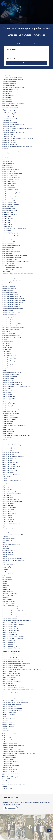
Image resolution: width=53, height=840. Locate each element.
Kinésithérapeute (7, 540)
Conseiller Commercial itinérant (11, 312)
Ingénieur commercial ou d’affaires (11, 494)
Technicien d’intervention (9, 755)
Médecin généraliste (8, 554)
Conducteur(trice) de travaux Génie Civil (13, 298)
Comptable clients (7, 285)
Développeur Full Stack (9, 355)
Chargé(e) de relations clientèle (11, 199)
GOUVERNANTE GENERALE (11, 474)
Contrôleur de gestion (8, 333)
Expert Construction (8, 431)
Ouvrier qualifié (6, 578)
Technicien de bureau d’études (10, 742)
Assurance (5, 148)
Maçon (4, 542)
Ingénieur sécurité (7, 517)
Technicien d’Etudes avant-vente (11, 749)
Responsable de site (8, 644)
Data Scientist (6, 343)
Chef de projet (6, 220)
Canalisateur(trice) (7, 167)
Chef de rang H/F (7, 224)
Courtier (4, 339)
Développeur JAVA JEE (9, 359)
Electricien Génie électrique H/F (11, 417)
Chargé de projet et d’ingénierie (11, 177)
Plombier (5, 587)
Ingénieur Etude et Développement (12, 501)
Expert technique (7, 437)
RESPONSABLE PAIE (8, 683)
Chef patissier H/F (7, 226)
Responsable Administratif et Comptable (14, 609)
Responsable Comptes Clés (10, 628)
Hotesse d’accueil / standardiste (11, 480)
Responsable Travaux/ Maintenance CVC (13, 710)
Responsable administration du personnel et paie (16, 615)
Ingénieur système (7, 521)
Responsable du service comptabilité (12, 662)
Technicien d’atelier (7, 740)
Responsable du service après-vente (12, 660)
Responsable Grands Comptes (11, 673)
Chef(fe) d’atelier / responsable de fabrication (15, 228)
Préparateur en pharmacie (9, 593)
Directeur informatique (8, 398)
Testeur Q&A (6, 779)
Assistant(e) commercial (9, 126)
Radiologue (5, 597)
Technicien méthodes (8, 763)
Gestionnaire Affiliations (9, 451)
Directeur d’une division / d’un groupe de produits (16, 386)
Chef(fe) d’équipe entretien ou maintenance (14, 255)
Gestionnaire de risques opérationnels (13, 456)
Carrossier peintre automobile (10, 169)
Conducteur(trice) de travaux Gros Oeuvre (14, 300)
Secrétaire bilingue (7, 722)
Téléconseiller (6, 775)
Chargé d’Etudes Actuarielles (10, 179)
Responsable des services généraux (12, 650)
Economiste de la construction (10, 413)
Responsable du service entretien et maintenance (16, 663)
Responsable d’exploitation (10, 654)
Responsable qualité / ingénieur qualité (13, 687)
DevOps (4, 369)
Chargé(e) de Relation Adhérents (11, 197)
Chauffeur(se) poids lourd (9, 210)
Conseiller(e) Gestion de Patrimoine (12, 326)
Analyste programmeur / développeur (13, 103)
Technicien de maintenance (9, 744)
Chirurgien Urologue (8, 269)
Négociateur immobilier (8, 564)
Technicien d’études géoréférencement (13, 751)
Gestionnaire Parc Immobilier (10, 462)
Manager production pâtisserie (11, 544)
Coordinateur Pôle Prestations (11, 335)
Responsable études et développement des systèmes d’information (21, 669)
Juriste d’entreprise (7, 531)
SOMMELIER (6, 730)
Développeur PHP (7, 365)
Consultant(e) (6, 331)
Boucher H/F (6, 158)
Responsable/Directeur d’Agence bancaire (14, 658)
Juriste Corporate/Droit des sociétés (12, 529)
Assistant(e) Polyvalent (9, 140)
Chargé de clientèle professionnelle (12, 173)
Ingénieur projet (6, 511)
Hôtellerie (5, 478)
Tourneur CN (5, 783)
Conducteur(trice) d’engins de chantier (12, 308)
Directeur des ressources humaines (12, 382)
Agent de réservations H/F (10, 89)
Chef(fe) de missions (8, 238)
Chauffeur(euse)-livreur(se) (10, 208)
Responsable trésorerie (9, 712)
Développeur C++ (7, 353)
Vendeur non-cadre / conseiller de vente (13, 785)
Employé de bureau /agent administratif (13, 425)
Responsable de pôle (8, 642)
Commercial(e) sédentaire (9, 279)
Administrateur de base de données (12, 80)
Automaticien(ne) (7, 154)
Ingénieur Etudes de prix (9, 503)
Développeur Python (8, 367)
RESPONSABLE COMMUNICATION (12, 622)
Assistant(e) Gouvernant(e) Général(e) (13, 132)
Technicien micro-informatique (10, 765)
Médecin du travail (7, 552)
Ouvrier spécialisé (7, 579)
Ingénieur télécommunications (10, 525)
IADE (4, 482)
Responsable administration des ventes (13, 613)
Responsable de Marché (9, 640)
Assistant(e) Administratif (9, 122)
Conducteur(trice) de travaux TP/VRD (12, 306)
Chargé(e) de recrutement (9, 195)
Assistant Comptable (8, 117)
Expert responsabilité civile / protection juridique (16, 435)
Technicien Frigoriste (8, 759)
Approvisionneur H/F (8, 109)
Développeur (6, 351)
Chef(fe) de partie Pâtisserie (10, 242)
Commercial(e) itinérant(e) (9, 277)
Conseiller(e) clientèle (8, 320)
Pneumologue (6, 589)
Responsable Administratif (10, 607)
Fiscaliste (5, 441)
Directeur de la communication (10, 374)
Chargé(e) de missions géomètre (11, 193)
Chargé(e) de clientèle (8, 187)
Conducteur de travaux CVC (10, 292)
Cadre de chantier (7, 165)
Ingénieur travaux (7, 527)
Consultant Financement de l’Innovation (13, 328)
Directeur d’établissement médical (12, 384)
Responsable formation (9, 671)
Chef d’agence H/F (7, 212)
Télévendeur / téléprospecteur (11, 777)
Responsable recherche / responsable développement (17, 689)
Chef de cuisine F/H (7, 218)
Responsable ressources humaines (12, 695)
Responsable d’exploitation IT (10, 656)
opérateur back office (8, 574)
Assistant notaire (7, 121)
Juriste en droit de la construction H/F (12, 535)
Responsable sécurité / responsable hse (13, 699)
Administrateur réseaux (9, 81)
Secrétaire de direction (8, 724)
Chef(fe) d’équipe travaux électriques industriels (15, 261)
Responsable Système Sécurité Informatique (15, 703)
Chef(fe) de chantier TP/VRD (10, 236)
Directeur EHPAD (7, 390)
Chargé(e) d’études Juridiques (10, 204)
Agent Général (6, 97)
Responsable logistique (9, 677)
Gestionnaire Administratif (9, 449)
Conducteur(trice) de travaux (10, 294)
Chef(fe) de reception (8, 247)
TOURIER (5, 781)
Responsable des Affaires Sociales (12, 648)
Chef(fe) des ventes (8, 263)
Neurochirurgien (6, 566)
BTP (3, 160)
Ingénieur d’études (7, 497)
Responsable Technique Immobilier (12, 708)
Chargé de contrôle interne (9, 175)
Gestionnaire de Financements (10, 453)
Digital (4, 371)
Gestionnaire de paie (8, 454)
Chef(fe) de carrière (7, 230)
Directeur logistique (8, 402)
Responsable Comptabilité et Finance (13, 624)
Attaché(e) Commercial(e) (9, 150)
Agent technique (7, 99)
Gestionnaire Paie (7, 460)
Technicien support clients (9, 769)
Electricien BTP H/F (8, 415)
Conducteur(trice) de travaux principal (12, 302)
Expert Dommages (7, 433)
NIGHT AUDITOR (7, 568)
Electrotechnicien (7, 423)
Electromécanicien (7, 421)
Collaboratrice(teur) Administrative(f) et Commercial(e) (17, 273)
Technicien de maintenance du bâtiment (13, 745)
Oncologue (5, 572)
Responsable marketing (9, 679)
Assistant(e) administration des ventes (13, 124)
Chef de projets (6, 222)
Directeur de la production (9, 376)
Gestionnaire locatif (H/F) (9, 458)
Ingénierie (5, 486)
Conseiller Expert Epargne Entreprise (12, 316)
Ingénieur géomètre (8, 505)
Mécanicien (5, 548)
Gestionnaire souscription (9, 470)
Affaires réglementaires (9, 83)
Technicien (5, 732)
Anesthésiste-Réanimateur (10, 105)
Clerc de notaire (6, 271)
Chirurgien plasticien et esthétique (12, 267)
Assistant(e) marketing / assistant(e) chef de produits (17, 138)
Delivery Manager (7, 347)
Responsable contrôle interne (10, 630)
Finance (4, 439)
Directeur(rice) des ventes (9, 412)
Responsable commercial (9, 619)
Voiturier (4, 787)
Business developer (8, 163)
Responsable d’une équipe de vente (12, 667)
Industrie (4, 484)
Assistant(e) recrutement (9, 144)
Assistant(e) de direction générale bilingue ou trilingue (17, 128)
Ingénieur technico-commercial (10, 523)
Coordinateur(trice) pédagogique (11, 337)
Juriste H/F (5, 537)
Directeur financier (7, 392)
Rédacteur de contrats (8, 601)
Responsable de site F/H (9, 646)
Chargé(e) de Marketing (9, 191)
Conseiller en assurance (9, 314)
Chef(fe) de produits (8, 244)
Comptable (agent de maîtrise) (11, 281)
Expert (4, 427)
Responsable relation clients (10, 693)
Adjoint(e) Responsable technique (12, 78)
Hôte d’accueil (6, 476)
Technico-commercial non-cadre (11, 773)
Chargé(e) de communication (10, 189)
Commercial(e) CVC (7, 275)
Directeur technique (7, 408)
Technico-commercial (8, 771)
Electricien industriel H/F (9, 419)
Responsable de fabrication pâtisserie (13, 636)
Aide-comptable (7, 101)
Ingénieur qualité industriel (9, 513)
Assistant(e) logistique (8, 136)
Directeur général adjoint (9, 396)
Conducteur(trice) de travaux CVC (11, 296)
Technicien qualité (7, 767)
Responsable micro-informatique (11, 681)
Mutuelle (5, 562)
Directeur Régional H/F (8, 404)
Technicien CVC (6, 738)
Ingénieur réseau (7, 515)
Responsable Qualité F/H (9, 685)
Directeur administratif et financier (11, 372)
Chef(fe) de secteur (7, 249)
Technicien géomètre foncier (10, 761)
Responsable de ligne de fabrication (12, 638)
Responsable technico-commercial (12, 704)
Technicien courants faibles (9, 736)
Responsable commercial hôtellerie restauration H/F (17, 621)
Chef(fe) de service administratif (11, 251)
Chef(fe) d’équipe (7, 253)
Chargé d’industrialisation (9, 183)
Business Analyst (7, 162)
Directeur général (7, 394)
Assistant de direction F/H (9, 119)
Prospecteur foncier (8, 595)
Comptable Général (7, 290)
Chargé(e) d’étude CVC (8, 201)
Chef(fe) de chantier (8, 232)
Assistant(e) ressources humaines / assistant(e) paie (17, 146)
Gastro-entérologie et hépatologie (12, 445)
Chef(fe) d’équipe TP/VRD (9, 259)
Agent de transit (7, 91)
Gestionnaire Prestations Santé (11, 466)
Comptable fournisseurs (9, 288)
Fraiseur (4, 443)
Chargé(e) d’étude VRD (9, 203)
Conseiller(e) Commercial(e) (10, 322)
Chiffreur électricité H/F (8, 265)
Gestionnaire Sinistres (8, 468)
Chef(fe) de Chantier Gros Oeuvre (11, 234)
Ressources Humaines (8, 714)
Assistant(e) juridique (8, 134)
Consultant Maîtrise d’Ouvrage (10, 329)
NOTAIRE (5, 570)
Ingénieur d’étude (7, 496)
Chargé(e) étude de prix (9, 206)
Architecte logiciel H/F (8, 111)
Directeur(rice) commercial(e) (10, 410)
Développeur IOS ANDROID (10, 357)
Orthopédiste (6, 576)
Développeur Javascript (9, 361)
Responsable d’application (9, 634)
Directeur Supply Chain (8, 406)
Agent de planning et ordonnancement (13, 87)
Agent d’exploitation (8, 95)
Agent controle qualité (8, 85)
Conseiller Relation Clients (9, 318)
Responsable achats (8, 605)
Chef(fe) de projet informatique (11, 246)
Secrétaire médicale (8, 726)
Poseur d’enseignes (8, 591)
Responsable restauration (9, 697)
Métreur (4, 556)
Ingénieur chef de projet (9, 492)
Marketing (5, 546)
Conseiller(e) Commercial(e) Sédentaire (13, 324)
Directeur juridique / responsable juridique (14, 400)
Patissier (4, 581)
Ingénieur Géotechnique (9, 507)
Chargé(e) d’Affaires (8, 185)
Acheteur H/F (6, 76)
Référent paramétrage (8, 603)
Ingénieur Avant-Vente (8, 488)
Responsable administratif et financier (13, 611)
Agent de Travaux (7, 93)
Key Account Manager (8, 538)
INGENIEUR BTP (7, 490)
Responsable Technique (9, 706)
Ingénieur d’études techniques (10, 499)
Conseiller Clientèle (7, 310)
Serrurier (4, 728)
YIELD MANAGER (7, 788)
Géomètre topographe (8, 447)
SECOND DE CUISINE (8, 718)
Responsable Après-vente (10, 617)
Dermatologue (6, 349)
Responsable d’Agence (9, 632)
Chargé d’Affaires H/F (8, 171)
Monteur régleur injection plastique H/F (13, 560)
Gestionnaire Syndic (8, 472)
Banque (4, 156)
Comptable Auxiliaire (8, 283)
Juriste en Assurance (8, 533)
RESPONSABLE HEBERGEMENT (12, 675)
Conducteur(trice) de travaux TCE (11, 304)
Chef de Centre (6, 216)
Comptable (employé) (8, 287)
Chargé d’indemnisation (8, 181)
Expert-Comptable (7, 429)
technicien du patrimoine (9, 757)
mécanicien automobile (8, 550)
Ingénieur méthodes (8, 509)
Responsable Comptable (9, 626)
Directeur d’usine (7, 388)
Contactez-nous (10, 808)
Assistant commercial (8, 115)
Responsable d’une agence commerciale (13, 665)
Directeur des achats (8, 380)
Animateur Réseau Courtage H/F (11, 107)
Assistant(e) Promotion (9, 142)
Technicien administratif (8, 734)
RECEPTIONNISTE (7, 599)
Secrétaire (5, 720)
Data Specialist (6, 345)
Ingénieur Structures (8, 519)
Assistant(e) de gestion (9, 130)
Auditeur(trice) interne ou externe (11, 152)
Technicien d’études (7, 747)
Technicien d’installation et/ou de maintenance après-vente (18, 753)
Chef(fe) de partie (7, 240)
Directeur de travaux (8, 378)
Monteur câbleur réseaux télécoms (12, 558)
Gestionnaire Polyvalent (9, 464)
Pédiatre (4, 583)
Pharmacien (5, 585)
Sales (4, 716)
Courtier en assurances (8, 341)
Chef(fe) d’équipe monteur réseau (11, 257)
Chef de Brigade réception (9, 214)
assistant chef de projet (9, 113)
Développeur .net (7, 363)
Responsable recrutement (9, 691)
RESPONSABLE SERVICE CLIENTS (12, 701)
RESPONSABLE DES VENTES (11, 652)
